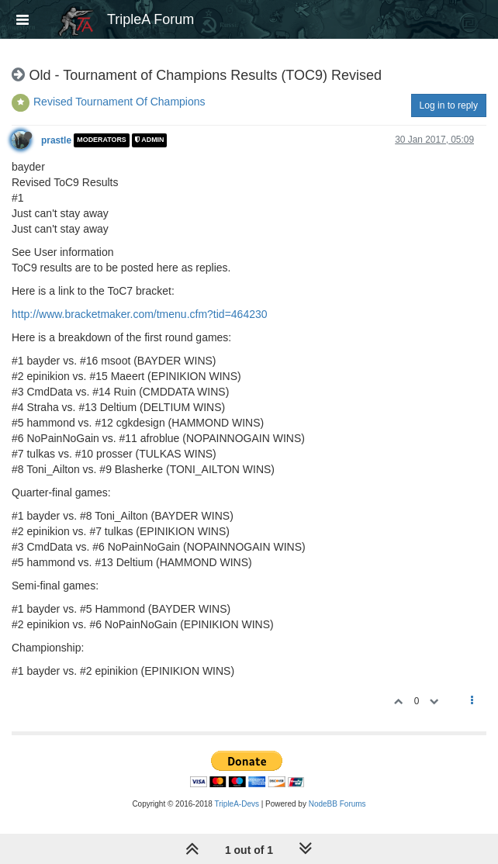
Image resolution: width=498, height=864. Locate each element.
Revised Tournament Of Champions (119, 101)
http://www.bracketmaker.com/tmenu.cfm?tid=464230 (140, 314)
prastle (56, 140)
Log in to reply (449, 105)
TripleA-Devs (237, 804)
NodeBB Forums (337, 804)
